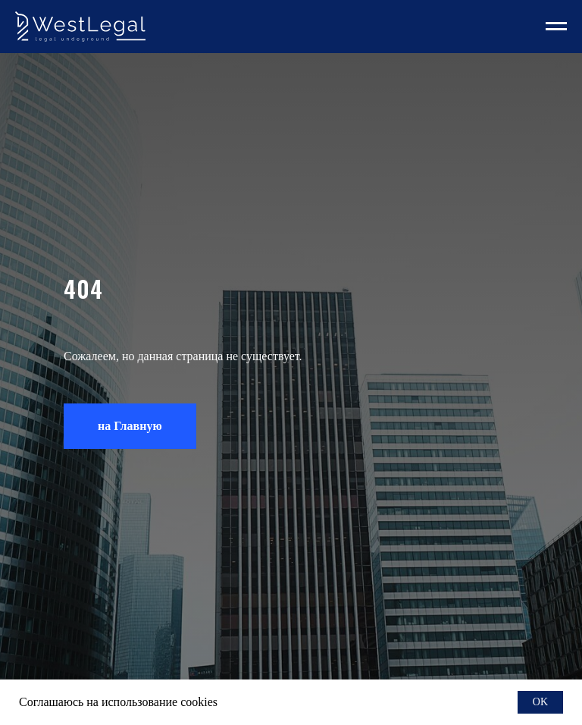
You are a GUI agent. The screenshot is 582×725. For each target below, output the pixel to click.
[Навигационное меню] (556, 26)
